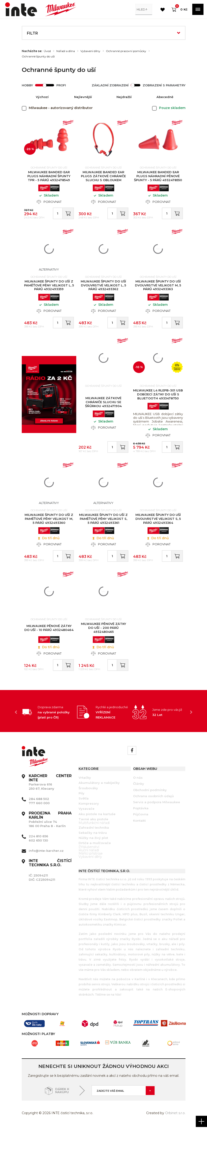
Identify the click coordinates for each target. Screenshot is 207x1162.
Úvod (47, 51)
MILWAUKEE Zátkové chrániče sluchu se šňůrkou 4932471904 (103, 418)
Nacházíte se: (32, 51)
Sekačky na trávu (93, 868)
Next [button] (191, 747)
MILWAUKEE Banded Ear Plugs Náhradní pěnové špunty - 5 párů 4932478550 (158, 178)
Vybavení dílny (90, 51)
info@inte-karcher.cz (46, 886)
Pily (81, 828)
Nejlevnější (83, 97)
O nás (138, 813)
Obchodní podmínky (150, 825)
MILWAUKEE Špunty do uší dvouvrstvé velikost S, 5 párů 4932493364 (158, 542)
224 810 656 (38, 871)
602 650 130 (38, 875)
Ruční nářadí (89, 885)
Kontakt (139, 855)
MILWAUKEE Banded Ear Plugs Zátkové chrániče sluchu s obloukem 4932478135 (103, 180)
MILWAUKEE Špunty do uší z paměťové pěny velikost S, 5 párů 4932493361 (103, 542)
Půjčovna (140, 849)
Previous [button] (16, 747)
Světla (84, 833)
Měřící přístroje (91, 888)
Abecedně (164, 97)
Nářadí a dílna (65, 51)
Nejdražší (124, 97)
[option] (49, 747)
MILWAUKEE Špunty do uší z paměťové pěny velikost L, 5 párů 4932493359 (49, 294)
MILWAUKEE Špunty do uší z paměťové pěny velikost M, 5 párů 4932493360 (49, 542)
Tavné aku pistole (93, 854)
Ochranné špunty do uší (38, 56)
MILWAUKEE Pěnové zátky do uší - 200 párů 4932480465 (103, 658)
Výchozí (42, 97)
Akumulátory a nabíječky (99, 818)
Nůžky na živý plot (93, 873)
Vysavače (86, 844)
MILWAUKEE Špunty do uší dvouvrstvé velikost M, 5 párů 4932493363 (158, 294)
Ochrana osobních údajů (153, 831)
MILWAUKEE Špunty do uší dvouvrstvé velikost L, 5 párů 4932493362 (103, 294)
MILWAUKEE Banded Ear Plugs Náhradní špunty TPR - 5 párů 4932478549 (48, 178)
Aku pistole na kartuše (97, 849)
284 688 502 (39, 834)
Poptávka (141, 843)
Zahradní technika (94, 863)
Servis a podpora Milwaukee (156, 837)
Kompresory (89, 839)
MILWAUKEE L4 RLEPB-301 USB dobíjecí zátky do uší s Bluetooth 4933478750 (158, 410)
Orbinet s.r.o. (175, 1148)
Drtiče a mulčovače (95, 878)
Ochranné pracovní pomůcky (126, 51)
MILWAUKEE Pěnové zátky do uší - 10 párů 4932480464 (48, 658)
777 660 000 (39, 838)
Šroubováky (88, 823)
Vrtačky (85, 813)
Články (138, 819)
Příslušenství (89, 882)
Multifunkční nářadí (94, 858)
